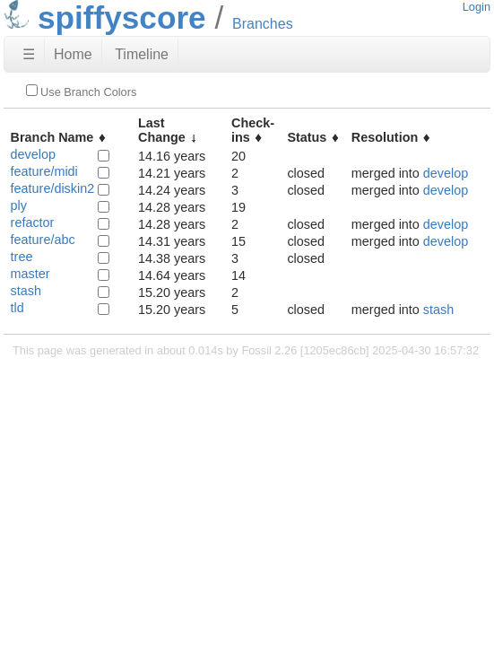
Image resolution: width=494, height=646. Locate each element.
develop (33, 154)
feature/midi (44, 171)
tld (17, 308)
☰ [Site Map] (28, 54)
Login (476, 6)
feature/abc (43, 239)
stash (26, 291)
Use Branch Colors (81, 91)
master (30, 273)
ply (19, 205)
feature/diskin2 (53, 188)
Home (73, 54)
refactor (33, 222)
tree (22, 256)
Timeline (142, 54)
